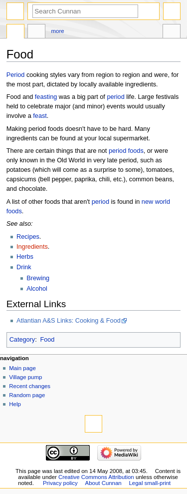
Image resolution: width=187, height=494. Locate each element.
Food (47, 339)
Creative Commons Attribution (96, 477)
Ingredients (32, 246)
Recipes (27, 236)
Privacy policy (60, 483)
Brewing (37, 278)
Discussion (36, 32)
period (115, 96)
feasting (46, 96)
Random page (27, 395)
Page (15, 32)
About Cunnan (103, 483)
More (57, 31)
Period (15, 74)
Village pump (25, 377)
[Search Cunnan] (85, 11)
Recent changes (29, 386)
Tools (171, 32)
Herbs (24, 256)
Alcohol (36, 288)
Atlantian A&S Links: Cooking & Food (68, 320)
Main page (22, 368)
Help (15, 404)
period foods (126, 150)
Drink (23, 267)
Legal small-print (150, 483)
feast (40, 115)
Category (22, 339)
